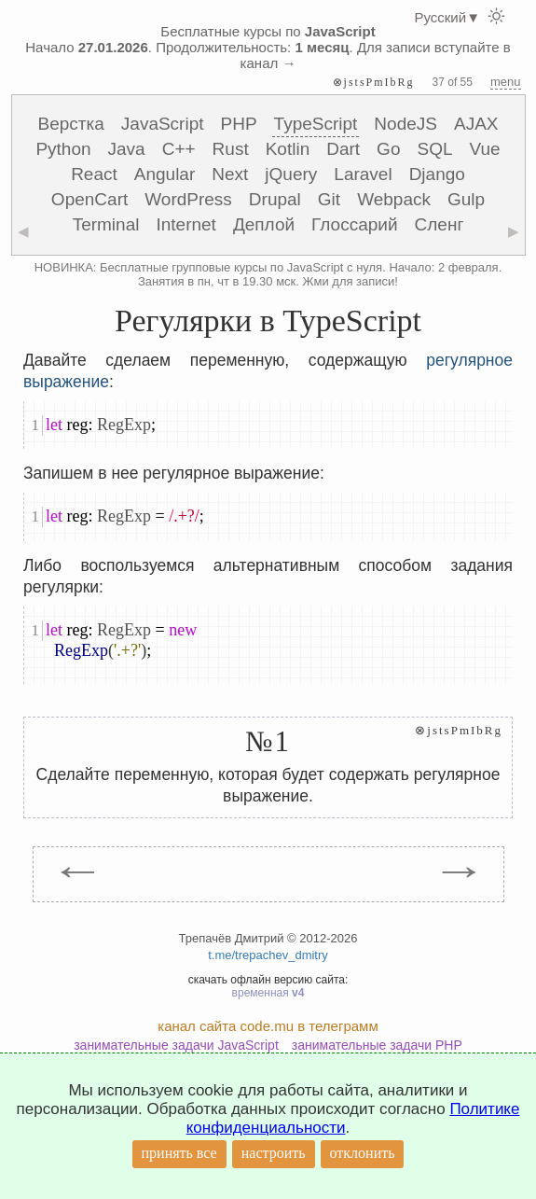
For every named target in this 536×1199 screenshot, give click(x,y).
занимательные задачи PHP (377, 1045)
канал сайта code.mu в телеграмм (268, 1026)
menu (505, 82)
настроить (273, 1153)
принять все (179, 1153)
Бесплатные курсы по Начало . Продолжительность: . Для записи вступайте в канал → (267, 47)
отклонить (362, 1153)
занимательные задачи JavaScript (176, 1045)
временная (268, 992)
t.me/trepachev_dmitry (268, 955)
